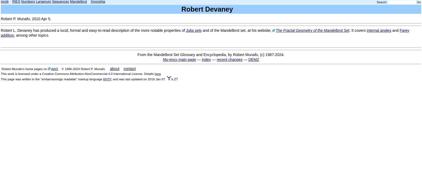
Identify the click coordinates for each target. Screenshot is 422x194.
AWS (54, 69)
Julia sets (194, 30)
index (206, 59)
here (157, 73)
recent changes (229, 59)
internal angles (379, 30)
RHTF (107, 79)
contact (130, 69)
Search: (382, 2)
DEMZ (253, 59)
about (114, 69)
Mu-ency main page (179, 59)
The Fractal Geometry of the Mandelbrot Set (312, 30)
